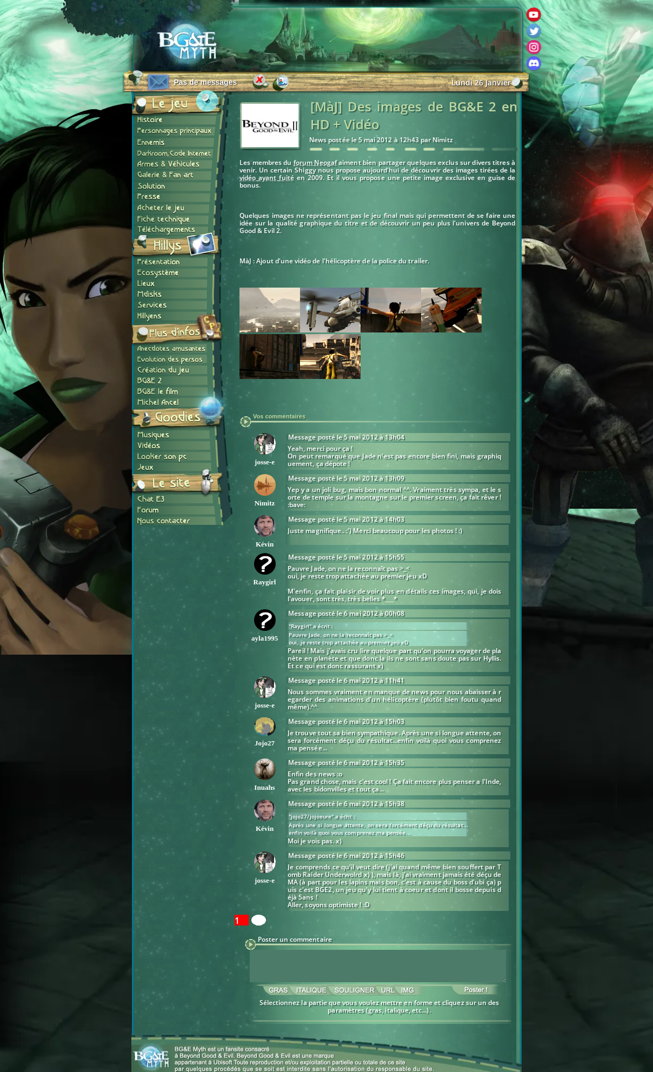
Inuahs (264, 787)
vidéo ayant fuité (266, 177)
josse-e (265, 462)
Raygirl (265, 582)
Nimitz (265, 503)
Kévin (265, 544)
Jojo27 (265, 743)
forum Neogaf (315, 162)
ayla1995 (264, 638)
